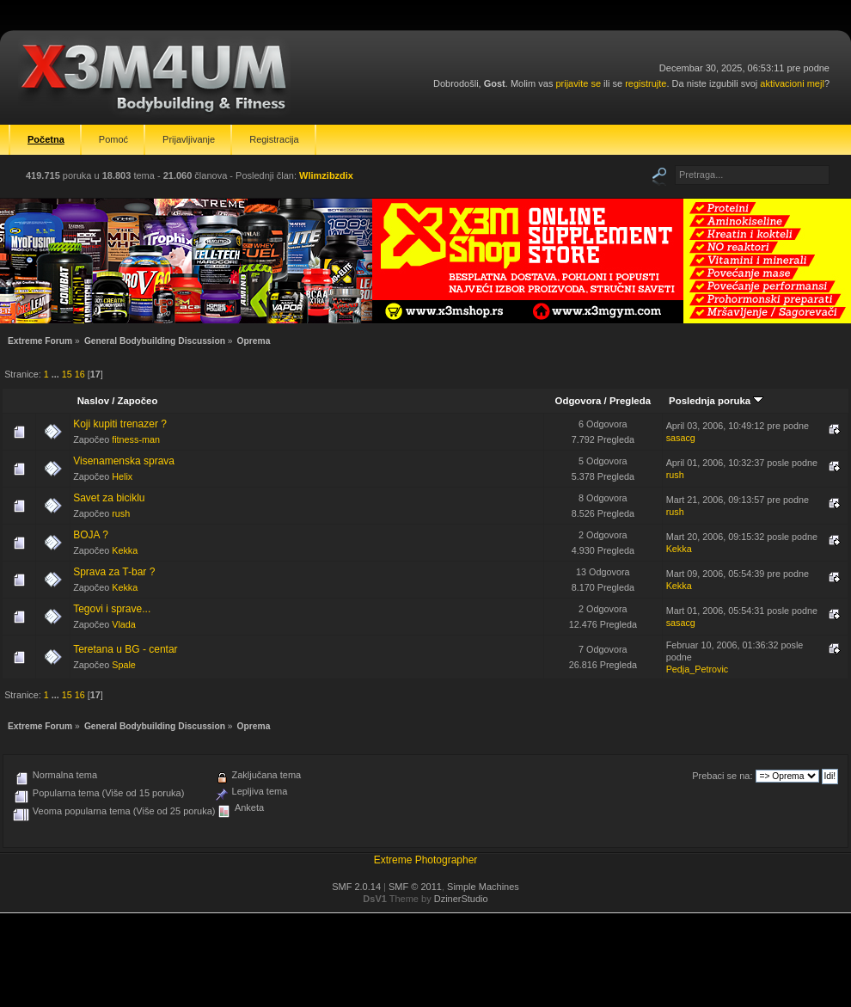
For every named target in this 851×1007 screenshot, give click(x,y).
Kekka (125, 550)
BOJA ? (90, 535)
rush (675, 475)
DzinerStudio (461, 898)
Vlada (124, 624)
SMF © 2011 (415, 886)
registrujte (645, 83)
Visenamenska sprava (123, 461)
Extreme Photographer (426, 860)
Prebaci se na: (722, 776)
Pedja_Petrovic (697, 669)
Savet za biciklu (108, 498)
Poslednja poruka (716, 401)
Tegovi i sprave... (111, 609)
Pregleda (630, 401)
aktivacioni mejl (792, 83)
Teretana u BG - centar (125, 649)
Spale (124, 665)
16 (80, 374)
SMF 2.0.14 (356, 886)
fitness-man (136, 439)
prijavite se (578, 83)
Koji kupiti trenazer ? (120, 424)
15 (67, 374)
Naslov (93, 401)
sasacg (680, 438)
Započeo (138, 401)
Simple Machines (483, 886)
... (57, 374)
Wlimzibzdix (326, 175)
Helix (122, 476)
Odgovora (578, 401)
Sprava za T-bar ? (114, 572)
